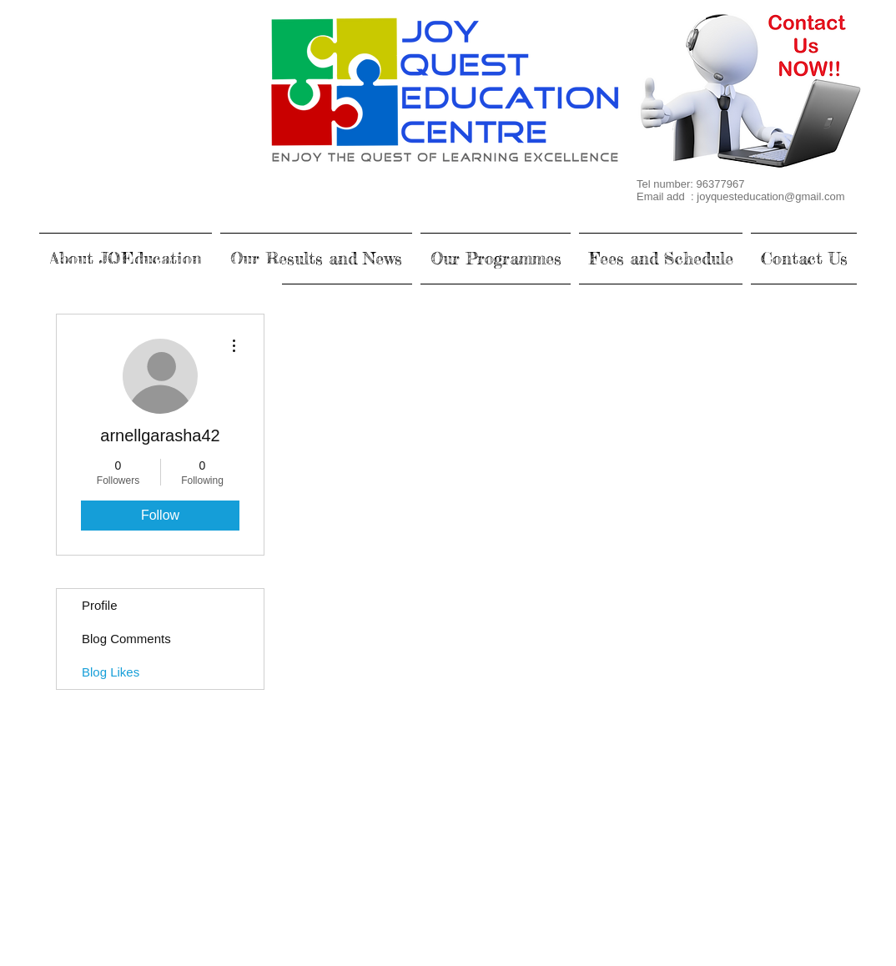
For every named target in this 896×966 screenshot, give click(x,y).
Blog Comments (126, 638)
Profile (100, 605)
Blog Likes (110, 672)
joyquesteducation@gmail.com (770, 196)
